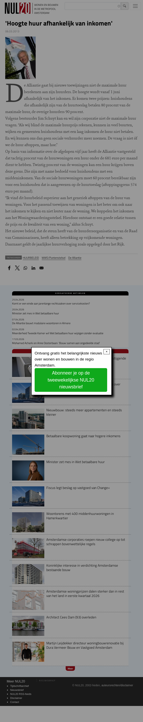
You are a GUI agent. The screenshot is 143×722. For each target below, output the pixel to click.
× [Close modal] (107, 351)
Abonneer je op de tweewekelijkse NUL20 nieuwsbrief (71, 379)
